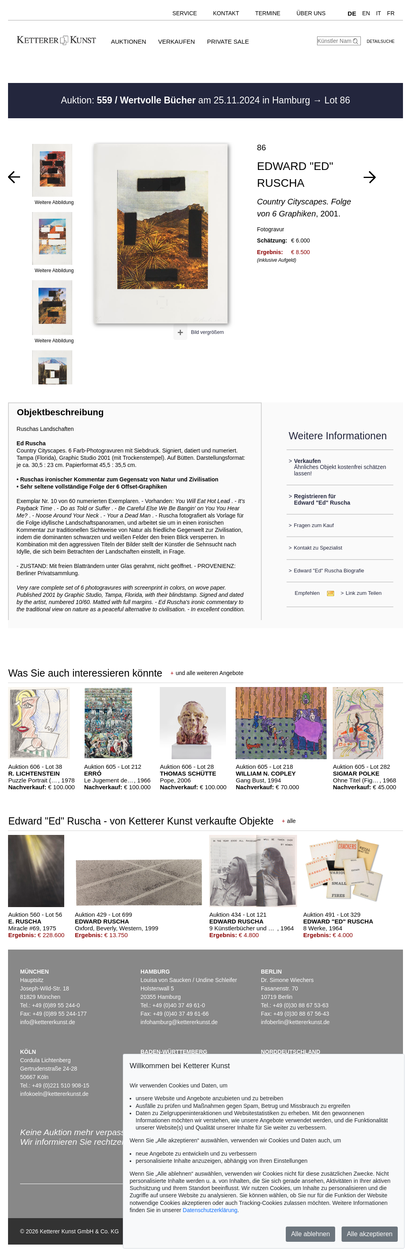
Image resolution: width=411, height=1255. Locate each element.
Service (184, 13)
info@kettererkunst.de (47, 1022)
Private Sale (228, 41)
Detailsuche (381, 41)
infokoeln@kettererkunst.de (54, 1094)
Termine (268, 13)
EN (366, 13)
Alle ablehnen (310, 1234)
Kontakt (226, 13)
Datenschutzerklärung (210, 1210)
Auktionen (128, 41)
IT (378, 13)
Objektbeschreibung (60, 412)
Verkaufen (176, 41)
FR (391, 13)
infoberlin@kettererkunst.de (295, 1022)
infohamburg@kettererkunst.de (179, 1022)
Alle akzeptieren (370, 1234)
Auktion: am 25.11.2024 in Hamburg (187, 100)
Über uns (311, 13)
